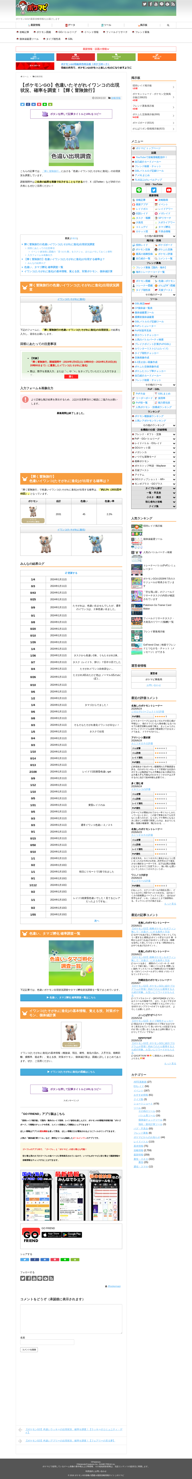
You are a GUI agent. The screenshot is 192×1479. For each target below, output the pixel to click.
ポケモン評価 (163, 254)
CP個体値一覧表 (142, 308)
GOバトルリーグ (67, 32)
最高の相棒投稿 (142, 254)
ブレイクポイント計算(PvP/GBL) (151, 344)
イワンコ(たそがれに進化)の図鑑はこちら (72, 1072)
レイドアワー (164, 209)
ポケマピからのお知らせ (147, 1137)
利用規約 (89, 1471)
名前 (22, 1337)
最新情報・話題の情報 (95, 49)
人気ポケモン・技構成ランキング (152, 407)
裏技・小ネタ (141, 1159)
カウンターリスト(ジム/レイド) (150, 348)
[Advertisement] (71, 211)
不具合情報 (162, 231)
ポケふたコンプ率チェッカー (149, 371)
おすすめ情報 (141, 1095)
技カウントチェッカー (145, 335)
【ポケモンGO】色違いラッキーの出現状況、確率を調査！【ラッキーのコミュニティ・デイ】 (70, 1430)
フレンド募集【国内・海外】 (149, 267)
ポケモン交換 (141, 249)
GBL (70, 39)
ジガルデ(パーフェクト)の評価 (147, 711)
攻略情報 (116, 98)
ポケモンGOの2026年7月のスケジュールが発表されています (159, 582)
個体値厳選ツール (29, 39)
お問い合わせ (154, 685)
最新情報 (34, 25)
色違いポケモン (165, 281)
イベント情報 (91, 32)
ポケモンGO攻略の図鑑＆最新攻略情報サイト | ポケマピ (99, 1475)
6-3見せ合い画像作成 (144, 362)
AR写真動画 (140, 1082)
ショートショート (143, 1103)
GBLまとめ (162, 393)
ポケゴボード (163, 245)
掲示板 (142, 25)
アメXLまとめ (141, 175)
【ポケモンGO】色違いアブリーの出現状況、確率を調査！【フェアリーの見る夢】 (66, 1441)
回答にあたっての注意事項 (41, 248)
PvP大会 (138, 393)
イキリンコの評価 (140, 789)
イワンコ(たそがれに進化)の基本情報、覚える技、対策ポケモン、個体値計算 (68, 271)
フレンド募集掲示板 (154, 631)
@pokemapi (114, 1286)
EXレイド (139, 1086)
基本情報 (138, 1146)
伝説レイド (140, 213)
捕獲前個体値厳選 (143, 317)
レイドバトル (141, 1141)
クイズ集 (138, 1099)
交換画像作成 (140, 357)
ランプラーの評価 (140, 881)
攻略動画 (161, 200)
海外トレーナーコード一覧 (148, 272)
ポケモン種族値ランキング (148, 416)
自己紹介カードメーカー (146, 162)
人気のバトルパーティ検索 (148, 339)
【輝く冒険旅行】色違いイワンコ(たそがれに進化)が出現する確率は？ (64, 259)
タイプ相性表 (53, 39)
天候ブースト (164, 290)
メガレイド (162, 213)
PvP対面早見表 (141, 330)
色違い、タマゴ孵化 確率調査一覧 (43, 267)
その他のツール (146, 1111)
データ (70, 25)
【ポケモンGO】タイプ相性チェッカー (152, 1021)
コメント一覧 (163, 258)
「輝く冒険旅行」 (51, 171)
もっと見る (170, 904)
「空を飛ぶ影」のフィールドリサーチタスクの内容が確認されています (158, 595)
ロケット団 (140, 231)
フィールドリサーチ (117, 32)
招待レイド (140, 245)
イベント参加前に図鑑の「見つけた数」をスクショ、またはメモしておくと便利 (71, 251)
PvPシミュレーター (144, 326)
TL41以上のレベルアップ (147, 180)
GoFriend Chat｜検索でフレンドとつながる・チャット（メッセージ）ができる (159, 648)
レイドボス (140, 209)
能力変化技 (162, 402)
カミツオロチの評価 (142, 743)
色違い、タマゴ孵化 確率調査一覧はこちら (73, 997)
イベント (161, 204)
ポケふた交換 (163, 249)
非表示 (74, 238)
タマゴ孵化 (162, 227)
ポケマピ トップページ (146, 148)
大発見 (137, 222)
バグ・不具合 (141, 1128)
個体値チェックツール (150, 1120)
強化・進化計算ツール (150, 1124)
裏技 (140, 1162)
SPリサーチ (163, 218)
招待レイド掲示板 (152, 526)
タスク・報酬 (141, 218)
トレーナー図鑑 (142, 285)
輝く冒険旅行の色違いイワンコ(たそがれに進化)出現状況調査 (59, 244)
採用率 (160, 398)
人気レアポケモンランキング (149, 420)
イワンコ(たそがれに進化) (71, 299)
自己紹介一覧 (141, 258)
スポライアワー (165, 222)
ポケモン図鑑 (44, 32)
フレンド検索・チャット (146, 166)
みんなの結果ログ (37, 263)
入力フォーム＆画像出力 (40, 255)
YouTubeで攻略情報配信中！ (149, 157)
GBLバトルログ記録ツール (148, 171)
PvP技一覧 (140, 402)
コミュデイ (140, 227)
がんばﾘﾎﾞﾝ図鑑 (165, 285)
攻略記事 (24, 32)
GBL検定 (141, 303)
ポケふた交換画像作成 (145, 366)
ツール (106, 25)
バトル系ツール (146, 1115)
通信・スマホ (141, 1166)
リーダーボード (142, 398)
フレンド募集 (142, 32)
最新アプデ (140, 204)
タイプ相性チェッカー (145, 353)
